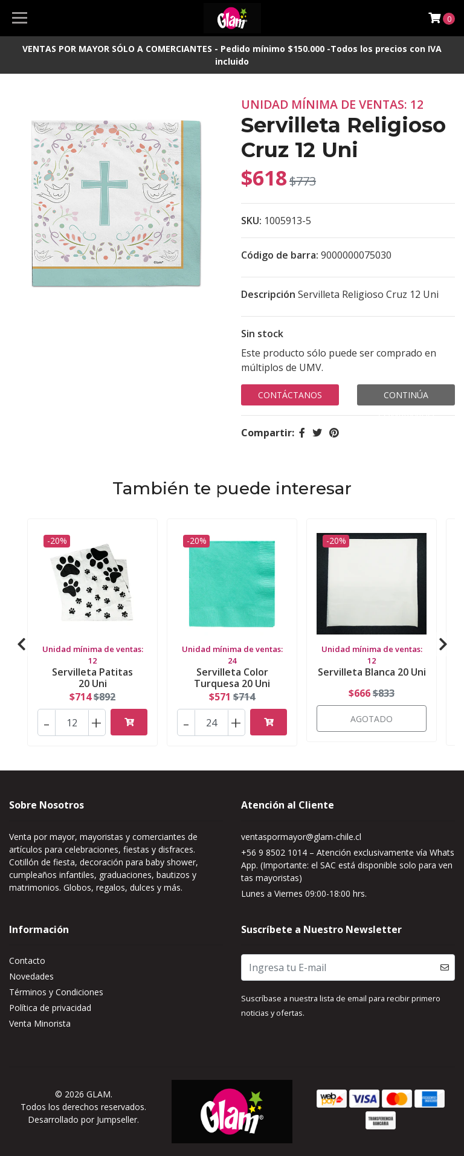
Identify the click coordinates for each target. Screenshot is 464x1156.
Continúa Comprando (406, 397)
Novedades (31, 976)
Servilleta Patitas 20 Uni (92, 677)
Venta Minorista (40, 1023)
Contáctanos (290, 395)
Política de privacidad (50, 1007)
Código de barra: (279, 255)
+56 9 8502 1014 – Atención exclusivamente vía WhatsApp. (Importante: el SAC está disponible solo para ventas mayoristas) (347, 865)
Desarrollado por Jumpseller (82, 1119)
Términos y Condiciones (56, 992)
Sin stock (262, 333)
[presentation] (21, 644)
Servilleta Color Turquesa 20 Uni (232, 677)
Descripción (268, 294)
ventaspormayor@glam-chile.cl (301, 836)
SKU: (251, 220)
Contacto (27, 960)
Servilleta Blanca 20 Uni (372, 672)
